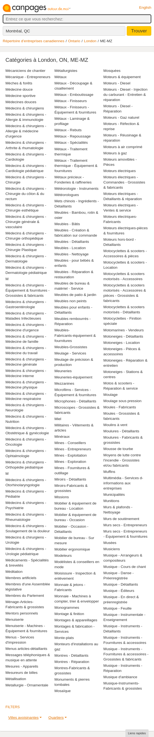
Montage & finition (69, 614)
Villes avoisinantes (23, 717)
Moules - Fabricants (119, 407)
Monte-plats (64, 638)
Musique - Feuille (117, 608)
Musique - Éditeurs (118, 591)
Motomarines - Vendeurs (123, 330)
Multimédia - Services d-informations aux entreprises (123, 483)
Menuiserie (14, 619)
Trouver (139, 30)
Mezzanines (64, 383)
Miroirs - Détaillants (70, 479)
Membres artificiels (20, 578)
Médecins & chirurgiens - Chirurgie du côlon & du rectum (25, 193)
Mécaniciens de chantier (25, 71)
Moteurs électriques (119, 171)
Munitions (111, 501)
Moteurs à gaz (115, 153)
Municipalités (114, 495)
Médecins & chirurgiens (24, 108)
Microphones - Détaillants (75, 401)
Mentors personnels (21, 613)
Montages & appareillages (76, 620)
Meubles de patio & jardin (75, 295)
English (145, 7)
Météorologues (67, 195)
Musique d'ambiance (120, 677)
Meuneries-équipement (73, 377)
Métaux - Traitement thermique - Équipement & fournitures (76, 165)
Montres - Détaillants (72, 655)
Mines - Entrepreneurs (73, 449)
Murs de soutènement (121, 519)
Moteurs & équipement (122, 77)
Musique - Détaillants (120, 584)
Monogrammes (67, 607)
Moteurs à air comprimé (122, 147)
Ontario (74, 41)
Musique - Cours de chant (124, 567)
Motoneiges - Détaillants (123, 336)
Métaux (61, 77)
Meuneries (63, 371)
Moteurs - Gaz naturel (121, 117)
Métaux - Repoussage (73, 136)
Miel (58, 419)
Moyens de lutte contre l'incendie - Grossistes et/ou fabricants (122, 460)
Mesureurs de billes (21, 673)
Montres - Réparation (72, 662)
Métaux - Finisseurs (71, 101)
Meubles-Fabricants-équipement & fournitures (75, 335)
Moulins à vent (115, 425)
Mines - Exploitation (71, 455)
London (90, 41)
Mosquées (111, 71)
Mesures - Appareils (21, 666)
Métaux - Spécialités (71, 142)
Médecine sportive (20, 96)
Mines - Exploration (70, 462)
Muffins (109, 472)
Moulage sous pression (122, 401)
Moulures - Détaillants (121, 431)
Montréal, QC (18, 31)
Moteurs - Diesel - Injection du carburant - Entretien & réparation (125, 94)
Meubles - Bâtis (67, 224)
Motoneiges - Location (121, 343)
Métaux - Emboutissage (74, 95)
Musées (109, 543)
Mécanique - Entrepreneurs (27, 77)
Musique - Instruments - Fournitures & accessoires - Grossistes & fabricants (125, 654)
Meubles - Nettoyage (72, 254)
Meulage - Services (70, 353)
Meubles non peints (71, 301)
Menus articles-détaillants (26, 649)
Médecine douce (19, 89)
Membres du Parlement (24, 596)
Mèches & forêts (18, 83)
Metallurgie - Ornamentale (26, 685)
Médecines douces (20, 102)
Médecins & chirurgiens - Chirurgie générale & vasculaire (25, 222)
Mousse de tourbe (118, 449)
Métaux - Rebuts (68, 130)
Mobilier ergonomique (72, 549)
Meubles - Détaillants (72, 242)
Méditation (14, 572)
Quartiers (56, 717)
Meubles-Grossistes (71, 347)
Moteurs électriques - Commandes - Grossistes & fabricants (124, 182)
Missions (62, 497)
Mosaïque (63, 691)
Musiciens (111, 549)
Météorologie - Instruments (77, 188)
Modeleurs (63, 555)
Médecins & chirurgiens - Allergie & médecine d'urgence (25, 131)
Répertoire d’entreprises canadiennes (33, 41)
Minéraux (62, 437)
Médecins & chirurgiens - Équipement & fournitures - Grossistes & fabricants (27, 290)
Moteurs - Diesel (116, 83)
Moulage (110, 395)
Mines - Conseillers (70, 443)
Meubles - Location (70, 248)
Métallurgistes (66, 71)
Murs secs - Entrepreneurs (125, 525)
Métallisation (15, 679)
